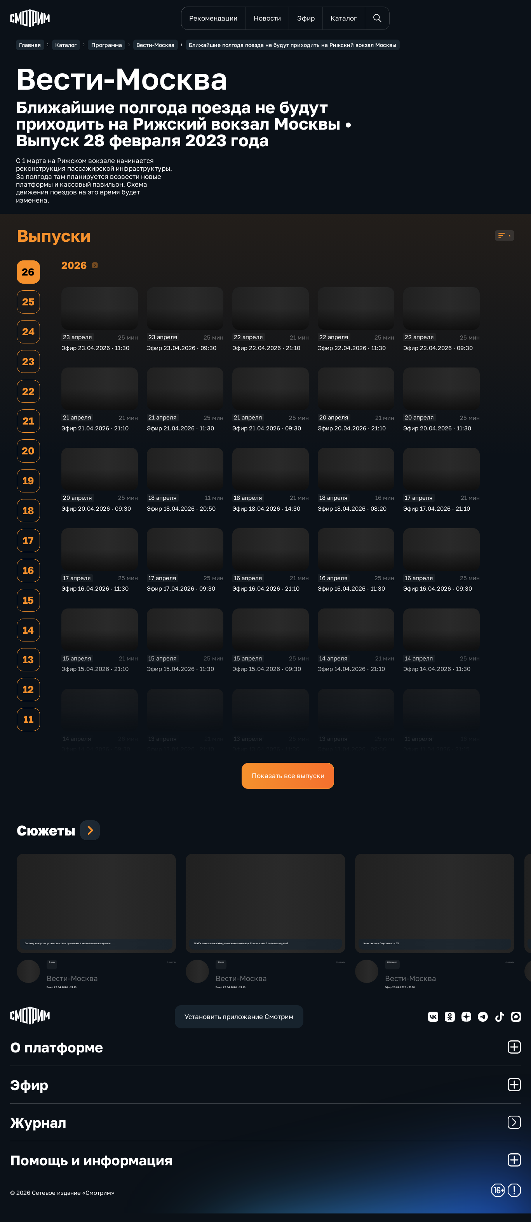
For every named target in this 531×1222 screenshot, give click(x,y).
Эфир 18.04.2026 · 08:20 (352, 511)
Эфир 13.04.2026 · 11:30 (265, 752)
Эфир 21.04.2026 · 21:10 (95, 431)
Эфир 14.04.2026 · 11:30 (436, 672)
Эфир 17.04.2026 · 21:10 (436, 511)
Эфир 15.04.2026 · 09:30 (266, 672)
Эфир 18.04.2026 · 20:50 (181, 511)
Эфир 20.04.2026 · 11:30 (437, 431)
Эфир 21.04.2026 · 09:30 (266, 431)
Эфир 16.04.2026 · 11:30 (95, 591)
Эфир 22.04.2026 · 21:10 (266, 350)
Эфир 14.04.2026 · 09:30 (95, 752)
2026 (95, 268)
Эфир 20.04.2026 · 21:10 (352, 431)
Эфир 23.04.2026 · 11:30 (95, 350)
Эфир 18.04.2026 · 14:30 (266, 511)
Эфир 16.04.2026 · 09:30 (437, 591)
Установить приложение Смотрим (239, 1025)
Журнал (265, 1130)
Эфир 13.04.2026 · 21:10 (180, 752)
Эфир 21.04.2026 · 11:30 (180, 431)
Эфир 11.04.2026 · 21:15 (436, 752)
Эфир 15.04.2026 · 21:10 (95, 672)
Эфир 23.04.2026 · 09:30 (181, 350)
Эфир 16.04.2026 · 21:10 (265, 591)
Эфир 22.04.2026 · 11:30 (352, 350)
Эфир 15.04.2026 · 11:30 (180, 672)
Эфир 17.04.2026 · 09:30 (181, 591)
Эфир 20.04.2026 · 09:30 (96, 511)
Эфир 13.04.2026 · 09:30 (352, 752)
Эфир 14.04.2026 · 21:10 (351, 672)
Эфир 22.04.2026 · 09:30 (438, 350)
